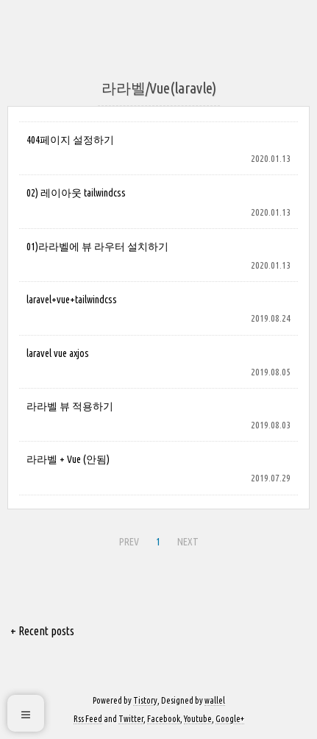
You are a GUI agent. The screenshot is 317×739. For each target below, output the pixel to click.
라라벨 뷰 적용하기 (69, 406)
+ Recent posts (42, 630)
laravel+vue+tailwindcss (71, 299)
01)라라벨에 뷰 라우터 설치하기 (97, 246)
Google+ (230, 719)
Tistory (145, 700)
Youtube (198, 719)
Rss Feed (88, 719)
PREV (129, 542)
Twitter (130, 719)
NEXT (188, 542)
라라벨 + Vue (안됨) (68, 459)
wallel (214, 700)
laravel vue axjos (57, 353)
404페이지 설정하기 (70, 140)
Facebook (163, 719)
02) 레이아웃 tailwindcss (76, 193)
